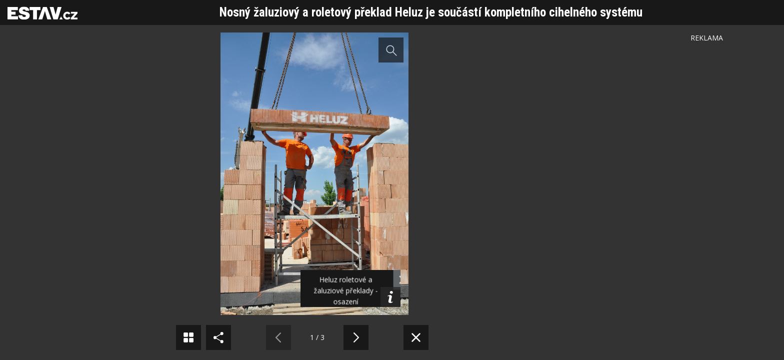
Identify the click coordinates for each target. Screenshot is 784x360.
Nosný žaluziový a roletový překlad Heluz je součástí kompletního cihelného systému (431, 12)
